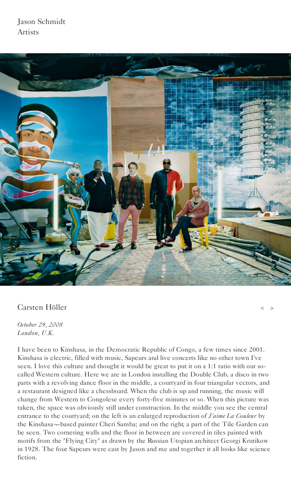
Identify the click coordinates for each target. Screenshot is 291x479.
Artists (28, 32)
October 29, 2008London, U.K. (40, 329)
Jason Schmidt (41, 21)
